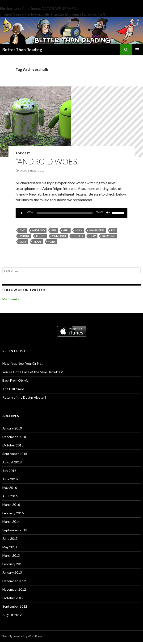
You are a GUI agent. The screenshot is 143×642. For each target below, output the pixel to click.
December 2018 (14, 437)
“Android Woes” (48, 161)
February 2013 (13, 564)
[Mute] (108, 213)
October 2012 (12, 598)
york (51, 241)
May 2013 (9, 547)
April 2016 (9, 496)
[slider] (65, 213)
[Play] (21, 213)
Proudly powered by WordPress (22, 636)
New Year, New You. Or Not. (22, 363)
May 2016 (9, 488)
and (22, 230)
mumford (59, 235)
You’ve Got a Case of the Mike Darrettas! (32, 372)
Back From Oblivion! (17, 380)
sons (23, 241)
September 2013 (14, 530)
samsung (108, 235)
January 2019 (12, 428)
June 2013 (10, 538)
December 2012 (14, 581)
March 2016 (11, 505)
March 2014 (11, 521)
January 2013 (12, 572)
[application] (71, 213)
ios (113, 230)
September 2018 (14, 454)
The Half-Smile (13, 389)
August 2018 (12, 462)
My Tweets (10, 299)
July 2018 (9, 471)
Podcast (23, 153)
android (38, 230)
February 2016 (13, 513)
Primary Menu (137, 49)
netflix (78, 235)
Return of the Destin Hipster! (24, 397)
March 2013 (11, 555)
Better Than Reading (22, 49)
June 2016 (10, 479)
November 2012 (14, 589)
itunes (40, 235)
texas (37, 241)
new (93, 235)
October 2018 (12, 445)
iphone (24, 235)
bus (53, 230)
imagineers (97, 230)
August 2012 (12, 615)
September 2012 (14, 606)
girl (66, 230)
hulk (79, 230)
